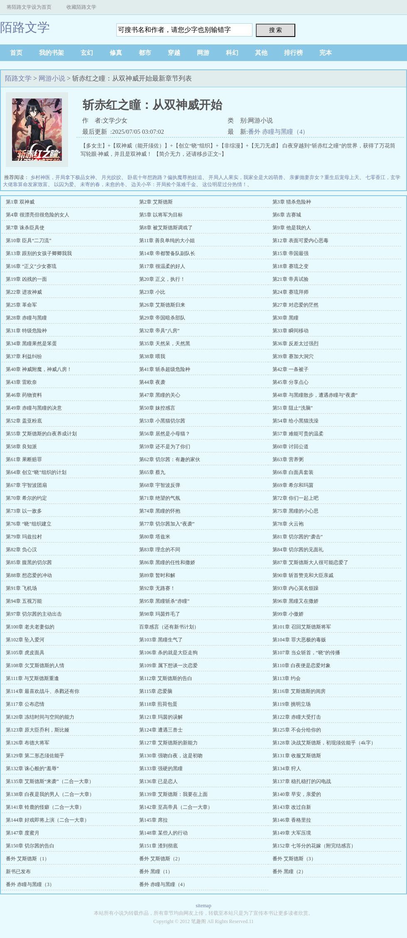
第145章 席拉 (153, 820)
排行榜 (293, 52)
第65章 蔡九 (152, 472)
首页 (16, 52)
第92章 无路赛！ (157, 588)
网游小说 (52, 78)
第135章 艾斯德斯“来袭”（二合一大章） (50, 781)
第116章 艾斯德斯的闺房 (299, 691)
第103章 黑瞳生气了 (161, 640)
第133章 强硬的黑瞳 (161, 768)
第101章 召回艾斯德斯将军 (301, 627)
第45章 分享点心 (290, 382)
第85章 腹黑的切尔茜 (29, 562)
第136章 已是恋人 (158, 781)
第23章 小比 (152, 292)
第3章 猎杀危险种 (291, 202)
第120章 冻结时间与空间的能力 (40, 717)
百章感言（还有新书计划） (169, 627)
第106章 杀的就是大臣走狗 (168, 653)
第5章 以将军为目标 (161, 215)
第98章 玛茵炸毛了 (159, 614)
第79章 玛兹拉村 (24, 537)
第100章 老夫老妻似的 (30, 627)
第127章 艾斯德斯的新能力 (168, 743)
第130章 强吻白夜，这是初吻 (171, 756)
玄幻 (87, 52)
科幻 (232, 52)
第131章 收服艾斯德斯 (296, 756)
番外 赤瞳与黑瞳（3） (30, 884)
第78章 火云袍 (288, 524)
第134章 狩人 (286, 768)
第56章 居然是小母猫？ (164, 434)
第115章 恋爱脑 (156, 691)
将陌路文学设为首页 (29, 7)
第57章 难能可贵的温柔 (298, 434)
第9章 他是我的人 (291, 228)
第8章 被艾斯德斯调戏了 (166, 228)
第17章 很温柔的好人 (162, 266)
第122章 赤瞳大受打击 (296, 717)
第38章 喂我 (152, 356)
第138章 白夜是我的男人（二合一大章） (50, 794)
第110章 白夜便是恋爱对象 (301, 665)
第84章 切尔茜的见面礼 (298, 549)
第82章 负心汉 (21, 549)
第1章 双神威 (20, 202)
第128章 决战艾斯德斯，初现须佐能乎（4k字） (324, 743)
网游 (203, 52)
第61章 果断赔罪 (24, 459)
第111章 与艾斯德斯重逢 (32, 678)
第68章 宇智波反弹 (159, 485)
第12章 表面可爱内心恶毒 (300, 240)
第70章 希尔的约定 (26, 498)
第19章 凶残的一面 (26, 279)
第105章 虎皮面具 (25, 653)
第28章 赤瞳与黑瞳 (26, 318)
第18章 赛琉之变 (290, 266)
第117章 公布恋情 (25, 704)
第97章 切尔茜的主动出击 (34, 614)
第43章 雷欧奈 (21, 382)
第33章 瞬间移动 (290, 331)
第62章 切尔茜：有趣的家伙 (169, 459)
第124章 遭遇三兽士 (161, 730)
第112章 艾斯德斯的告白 (166, 678)
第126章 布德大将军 (27, 743)
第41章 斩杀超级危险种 (164, 369)
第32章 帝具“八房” (159, 331)
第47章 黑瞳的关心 (159, 395)
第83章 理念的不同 (159, 549)
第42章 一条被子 (290, 369)
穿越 (174, 52)
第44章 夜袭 (152, 382)
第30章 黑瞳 (285, 318)
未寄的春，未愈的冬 (102, 184)
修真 (116, 52)
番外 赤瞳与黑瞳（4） (278, 131)
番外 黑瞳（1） (156, 871)
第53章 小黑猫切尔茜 (162, 421)
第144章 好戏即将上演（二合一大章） (47, 820)
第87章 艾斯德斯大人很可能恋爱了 (310, 562)
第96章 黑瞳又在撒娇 (295, 601)
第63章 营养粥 (288, 459)
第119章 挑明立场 (291, 704)
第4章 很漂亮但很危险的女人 (37, 215)
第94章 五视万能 (24, 601)
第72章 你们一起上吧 (295, 498)
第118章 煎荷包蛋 (158, 704)
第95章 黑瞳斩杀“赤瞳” (164, 601)
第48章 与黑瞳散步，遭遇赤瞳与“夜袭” (315, 395)
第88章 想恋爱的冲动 (29, 575)
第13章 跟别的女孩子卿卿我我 (39, 253)
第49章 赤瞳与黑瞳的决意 (34, 408)
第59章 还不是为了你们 (164, 446)
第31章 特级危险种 (26, 331)
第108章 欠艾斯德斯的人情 (35, 665)
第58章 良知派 (21, 446)
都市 (145, 52)
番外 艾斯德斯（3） (294, 859)
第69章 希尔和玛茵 (293, 485)
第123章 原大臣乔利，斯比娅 (37, 730)
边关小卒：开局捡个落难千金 (163, 184)
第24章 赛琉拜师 (290, 292)
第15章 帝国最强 (290, 253)
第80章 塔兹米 (154, 537)
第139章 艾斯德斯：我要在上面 (173, 794)
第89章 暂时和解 (157, 575)
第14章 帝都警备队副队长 (167, 253)
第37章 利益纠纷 (24, 356)
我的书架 (51, 52)
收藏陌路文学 (81, 7)
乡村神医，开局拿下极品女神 (62, 177)
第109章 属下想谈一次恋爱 (168, 665)
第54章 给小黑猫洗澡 (295, 421)
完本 (325, 52)
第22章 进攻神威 (24, 292)
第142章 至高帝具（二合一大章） (176, 807)
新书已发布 (18, 871)
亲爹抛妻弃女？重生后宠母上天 (324, 177)
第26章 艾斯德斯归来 (162, 305)
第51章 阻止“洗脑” (292, 408)
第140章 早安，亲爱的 (296, 794)
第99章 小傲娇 (288, 614)
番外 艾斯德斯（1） (27, 859)
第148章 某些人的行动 (163, 833)
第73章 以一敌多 (24, 511)
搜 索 (275, 30)
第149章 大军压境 (291, 833)
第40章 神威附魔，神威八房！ (39, 369)
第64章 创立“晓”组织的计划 (36, 472)
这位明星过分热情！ (224, 184)
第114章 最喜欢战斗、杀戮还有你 (42, 691)
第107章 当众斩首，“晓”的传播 (306, 653)
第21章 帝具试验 (290, 279)
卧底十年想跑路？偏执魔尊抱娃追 (164, 177)
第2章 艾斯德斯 (156, 202)
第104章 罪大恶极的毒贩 (299, 640)
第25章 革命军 (21, 305)
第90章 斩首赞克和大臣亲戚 (302, 575)
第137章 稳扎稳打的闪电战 (301, 781)
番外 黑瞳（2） (289, 871)
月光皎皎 (111, 177)
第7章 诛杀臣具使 (25, 228)
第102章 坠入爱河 (25, 640)
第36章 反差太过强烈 (295, 343)
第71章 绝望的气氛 (159, 498)
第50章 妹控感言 (157, 408)
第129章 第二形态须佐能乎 (35, 756)
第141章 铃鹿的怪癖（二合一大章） (45, 807)
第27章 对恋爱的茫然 (295, 305)
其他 (261, 52)
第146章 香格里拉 (291, 820)
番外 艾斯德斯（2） (161, 859)
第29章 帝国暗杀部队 (162, 318)
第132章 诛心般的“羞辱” (32, 768)
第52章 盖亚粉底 (24, 421)
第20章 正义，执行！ (162, 279)
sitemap (203, 906)
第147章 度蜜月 (22, 833)
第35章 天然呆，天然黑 (164, 343)
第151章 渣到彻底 (158, 846)
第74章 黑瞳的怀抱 (159, 511)
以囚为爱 (64, 184)
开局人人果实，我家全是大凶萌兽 (245, 177)
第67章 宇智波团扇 (26, 485)
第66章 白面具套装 (293, 472)
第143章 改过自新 (291, 807)
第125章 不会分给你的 (296, 730)
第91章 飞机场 (21, 588)
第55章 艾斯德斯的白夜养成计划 (41, 434)
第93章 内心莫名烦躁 (295, 588)
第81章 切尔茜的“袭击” (297, 537)
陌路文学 (25, 27)
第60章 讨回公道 (290, 446)
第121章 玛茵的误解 (161, 717)
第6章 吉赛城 (286, 215)
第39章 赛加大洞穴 (293, 356)
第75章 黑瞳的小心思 (295, 511)
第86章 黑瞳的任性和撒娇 (167, 562)
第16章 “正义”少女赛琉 (31, 266)
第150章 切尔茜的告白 (30, 846)
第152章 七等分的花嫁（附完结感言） (314, 846)
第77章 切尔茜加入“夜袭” (167, 524)
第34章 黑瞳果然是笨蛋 (31, 343)
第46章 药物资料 (24, 395)
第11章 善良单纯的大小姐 (167, 240)
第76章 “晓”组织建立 (28, 524)
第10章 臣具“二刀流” (28, 240)
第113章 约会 (286, 678)
